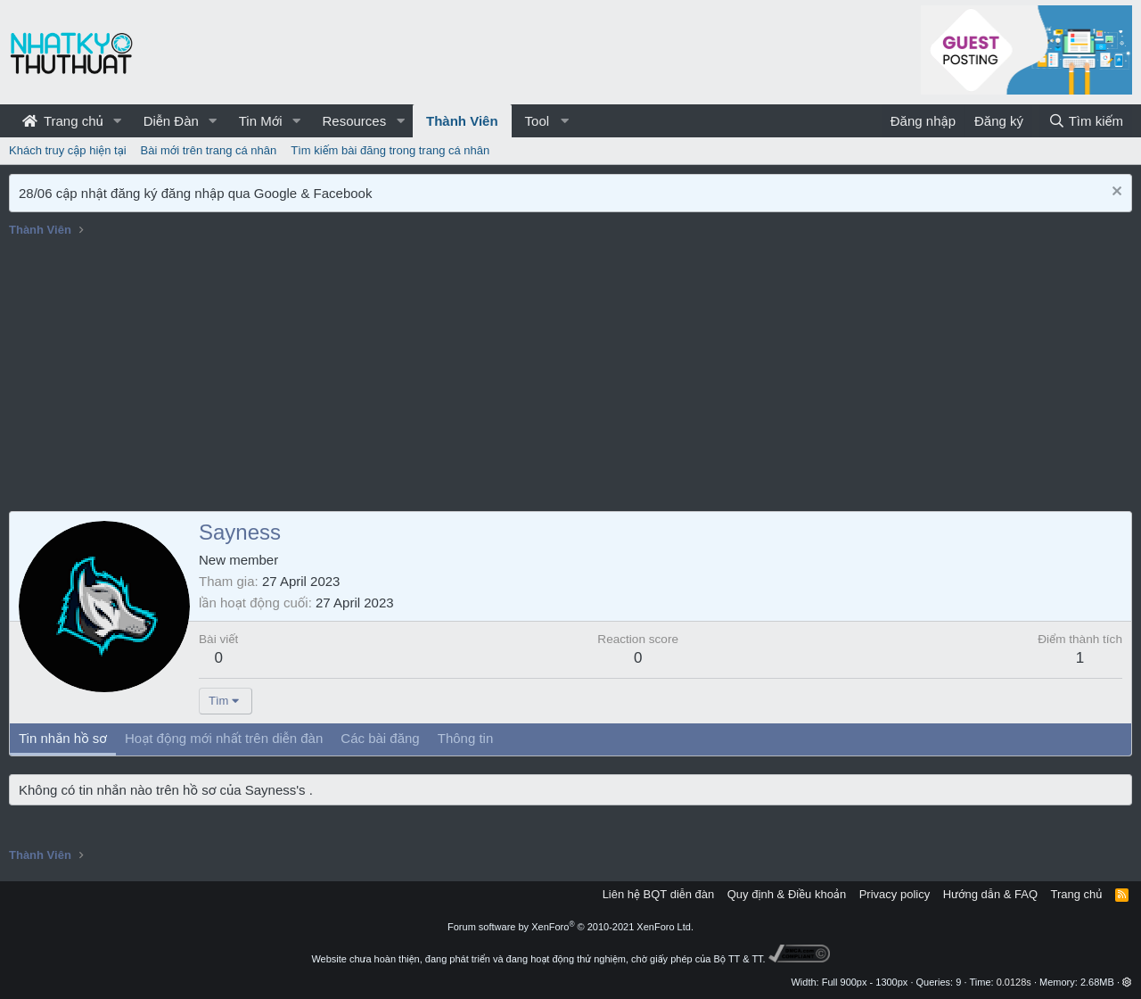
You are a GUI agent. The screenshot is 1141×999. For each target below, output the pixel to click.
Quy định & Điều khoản (786, 894)
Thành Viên (462, 120)
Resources (354, 120)
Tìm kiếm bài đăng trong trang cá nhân (390, 150)
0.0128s (1014, 982)
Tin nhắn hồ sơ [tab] (63, 738)
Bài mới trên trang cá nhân (209, 150)
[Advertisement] (570, 377)
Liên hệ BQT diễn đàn (659, 894)
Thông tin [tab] (466, 738)
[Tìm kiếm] (1085, 120)
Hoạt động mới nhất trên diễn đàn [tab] (224, 738)
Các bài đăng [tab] (380, 738)
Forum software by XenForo (570, 926)
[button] (117, 120)
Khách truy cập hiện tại (68, 150)
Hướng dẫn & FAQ (990, 894)
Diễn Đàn (171, 120)
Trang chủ (62, 120)
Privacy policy (894, 894)
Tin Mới (261, 120)
